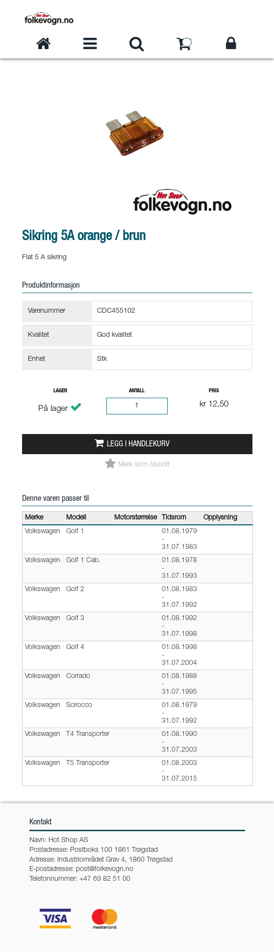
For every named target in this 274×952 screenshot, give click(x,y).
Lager (60, 391)
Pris (214, 391)
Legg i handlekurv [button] (138, 444)
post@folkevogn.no (104, 869)
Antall (137, 391)
